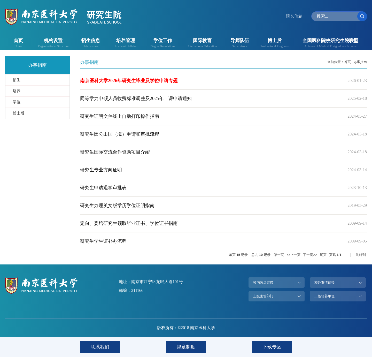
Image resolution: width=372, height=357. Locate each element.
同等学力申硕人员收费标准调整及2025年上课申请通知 (136, 98)
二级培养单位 (324, 296)
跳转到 (361, 255)
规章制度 (186, 347)
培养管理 (125, 40)
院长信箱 (294, 16)
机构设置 (53, 40)
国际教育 (202, 40)
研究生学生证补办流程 (103, 241)
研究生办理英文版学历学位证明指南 (117, 205)
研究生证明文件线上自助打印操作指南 (119, 116)
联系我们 (100, 347)
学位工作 (162, 40)
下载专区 (272, 347)
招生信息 (90, 40)
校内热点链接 (263, 282)
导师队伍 (239, 40)
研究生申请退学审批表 (103, 187)
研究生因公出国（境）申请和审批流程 (119, 134)
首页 (18, 40)
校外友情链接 (324, 282)
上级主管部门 (263, 296)
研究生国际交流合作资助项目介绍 (115, 152)
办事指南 (360, 62)
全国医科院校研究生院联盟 (330, 40)
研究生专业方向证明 (101, 169)
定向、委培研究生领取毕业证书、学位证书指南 (129, 223)
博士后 (275, 40)
